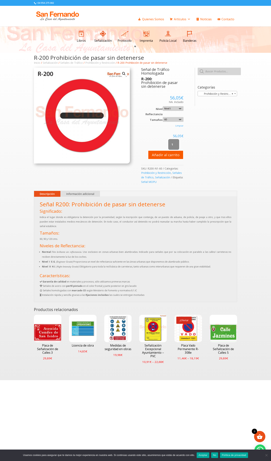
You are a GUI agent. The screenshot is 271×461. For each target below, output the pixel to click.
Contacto (228, 19)
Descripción (47, 194)
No (214, 455)
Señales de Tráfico (71, 62)
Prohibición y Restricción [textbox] (216, 93)
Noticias (206, 19)
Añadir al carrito (166, 154)
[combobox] (217, 93)
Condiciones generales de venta (161, 402)
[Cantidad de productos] (174, 145)
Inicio (37, 62)
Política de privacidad (234, 455)
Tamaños (156, 120)
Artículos (182, 19)
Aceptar (203, 455)
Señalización (50, 62)
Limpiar (179, 125)
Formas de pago (153, 409)
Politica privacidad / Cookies (159, 405)
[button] (135, 46)
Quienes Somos (153, 19)
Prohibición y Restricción (100, 62)
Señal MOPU (149, 182)
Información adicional (80, 194)
